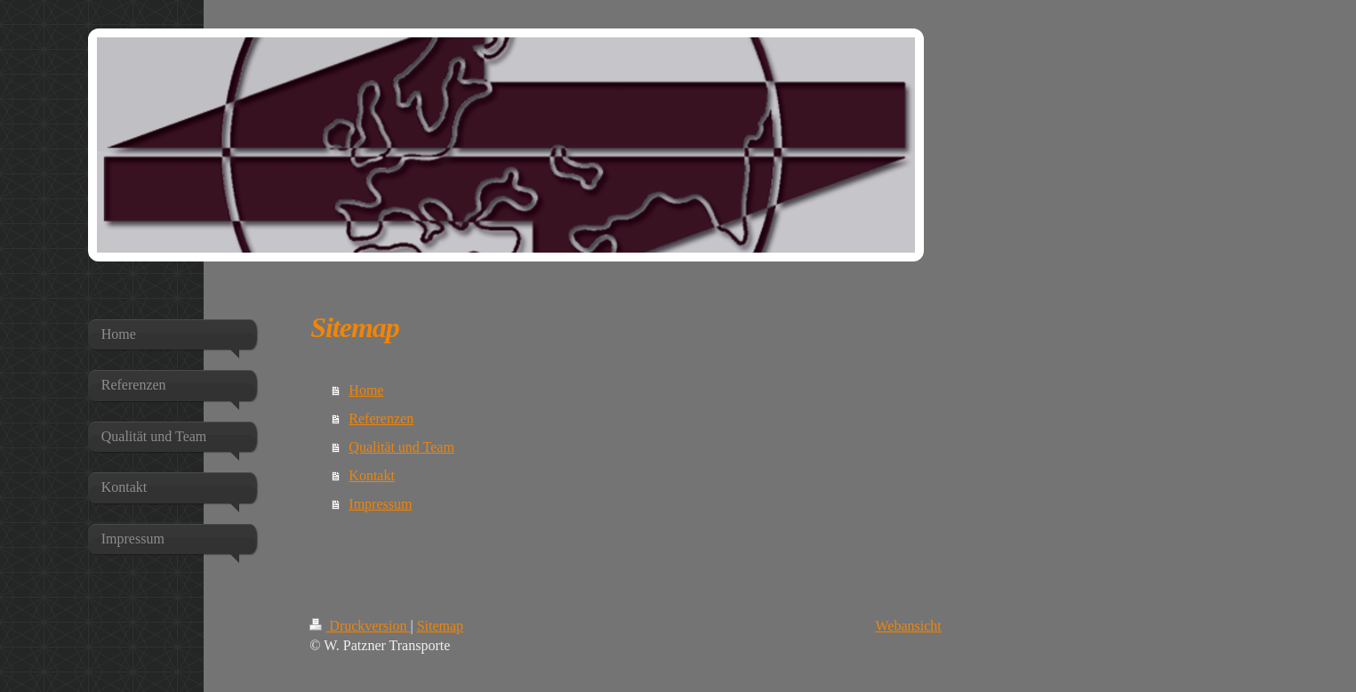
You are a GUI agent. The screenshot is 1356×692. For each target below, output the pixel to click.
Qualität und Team (401, 447)
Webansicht (909, 625)
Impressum (380, 503)
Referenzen (381, 418)
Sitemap (440, 625)
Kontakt (372, 475)
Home (366, 390)
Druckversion (359, 625)
